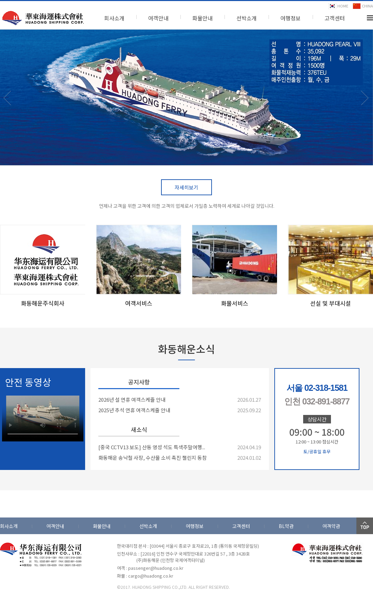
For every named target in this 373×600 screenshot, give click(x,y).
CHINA (363, 6)
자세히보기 (186, 187)
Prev (9, 104)
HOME (338, 6)
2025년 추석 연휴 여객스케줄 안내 (134, 410)
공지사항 (139, 382)
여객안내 (158, 18)
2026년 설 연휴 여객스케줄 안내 (131, 399)
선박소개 (246, 18)
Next (367, 104)
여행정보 (290, 18)
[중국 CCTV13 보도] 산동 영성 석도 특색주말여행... (151, 447)
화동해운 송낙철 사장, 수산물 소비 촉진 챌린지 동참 (152, 457)
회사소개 (114, 18)
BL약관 (286, 526)
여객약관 (331, 526)
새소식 (139, 429)
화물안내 (202, 18)
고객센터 (335, 18)
